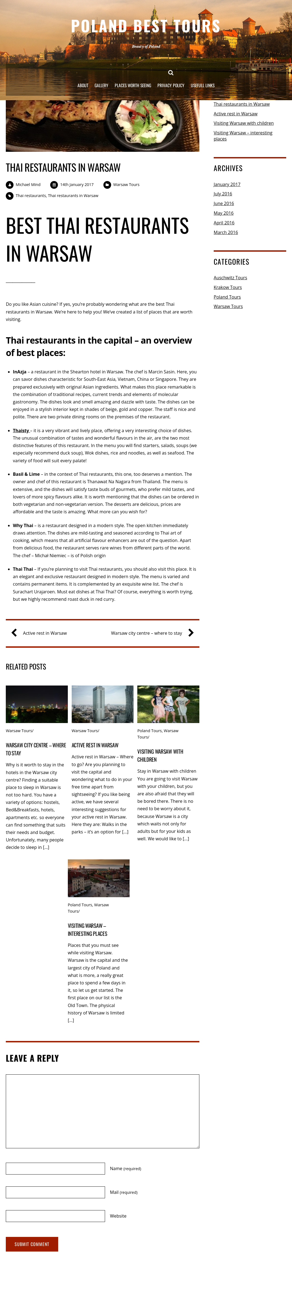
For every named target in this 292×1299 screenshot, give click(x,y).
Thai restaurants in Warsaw (63, 167)
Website (118, 1216)
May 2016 (224, 213)
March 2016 (226, 232)
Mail (124, 1192)
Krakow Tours (228, 287)
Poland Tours (149, 730)
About (80, 82)
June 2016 (224, 203)
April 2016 (224, 223)
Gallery (100, 82)
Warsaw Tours (126, 184)
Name (125, 1168)
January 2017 (227, 184)
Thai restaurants (31, 195)
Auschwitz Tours (230, 278)
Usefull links (204, 82)
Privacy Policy (172, 82)
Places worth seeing (133, 82)
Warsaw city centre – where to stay (150, 633)
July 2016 (223, 194)
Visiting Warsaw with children (244, 123)
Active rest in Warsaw (41, 633)
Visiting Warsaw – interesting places (87, 929)
